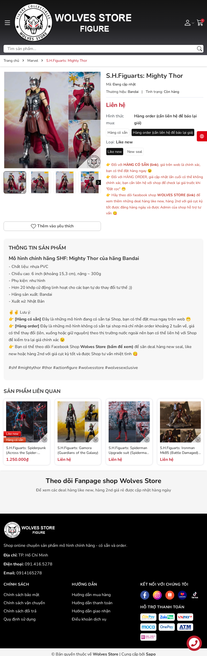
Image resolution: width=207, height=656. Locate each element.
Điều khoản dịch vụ (89, 619)
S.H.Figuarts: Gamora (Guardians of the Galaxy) (77, 450)
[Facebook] (144, 595)
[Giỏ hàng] (200, 22)
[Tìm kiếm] (199, 49)
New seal (134, 151)
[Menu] (7, 22)
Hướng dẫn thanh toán (92, 603)
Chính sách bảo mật (21, 595)
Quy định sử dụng (20, 619)
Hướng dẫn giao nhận (91, 611)
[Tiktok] (194, 595)
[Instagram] (157, 595)
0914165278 (29, 573)
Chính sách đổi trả (20, 611)
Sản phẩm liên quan (32, 391)
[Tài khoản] (188, 22)
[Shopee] (169, 595)
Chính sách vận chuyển (24, 603)
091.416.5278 (38, 564)
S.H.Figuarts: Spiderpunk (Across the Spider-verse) (26, 452)
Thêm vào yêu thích (52, 226)
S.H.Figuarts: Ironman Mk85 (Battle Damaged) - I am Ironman (180, 452)
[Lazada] (182, 595)
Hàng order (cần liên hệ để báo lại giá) (163, 132)
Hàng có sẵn (118, 132)
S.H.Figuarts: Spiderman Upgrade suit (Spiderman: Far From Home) (129, 452)
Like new (115, 151)
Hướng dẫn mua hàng (91, 595)
